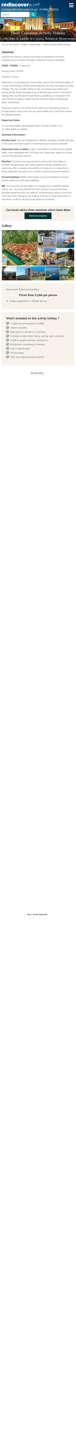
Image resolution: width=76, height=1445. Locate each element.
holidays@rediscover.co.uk (19, 9)
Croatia (24, 44)
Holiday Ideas (35, 44)
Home (16, 44)
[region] (37, 415)
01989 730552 (49, 9)
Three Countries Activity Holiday (56, 44)
